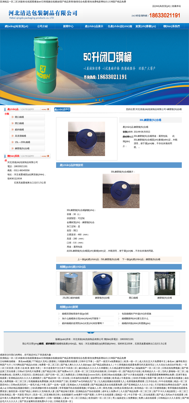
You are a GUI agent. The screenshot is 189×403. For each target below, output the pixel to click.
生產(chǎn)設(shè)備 (120, 26)
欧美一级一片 (131, 361)
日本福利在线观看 (80, 378)
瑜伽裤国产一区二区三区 (148, 368)
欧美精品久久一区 (151, 371)
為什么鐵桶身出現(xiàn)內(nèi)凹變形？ (81, 318)
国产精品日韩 (49, 371)
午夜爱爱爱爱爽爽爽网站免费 (160, 374)
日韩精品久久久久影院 (169, 398)
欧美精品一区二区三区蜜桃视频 (150, 388)
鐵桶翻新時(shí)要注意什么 (135, 318)
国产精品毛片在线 (132, 371)
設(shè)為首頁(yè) (161, 6)
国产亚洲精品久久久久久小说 (138, 384)
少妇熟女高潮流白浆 (123, 388)
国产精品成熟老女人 (103, 364)
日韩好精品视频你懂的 (18, 388)
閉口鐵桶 (19, 123)
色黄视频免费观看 (136, 381)
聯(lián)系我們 (171, 26)
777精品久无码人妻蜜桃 (44, 361)
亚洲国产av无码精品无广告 (83, 381)
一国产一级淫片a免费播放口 (108, 361)
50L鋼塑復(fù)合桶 (110, 259)
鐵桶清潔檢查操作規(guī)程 (75, 313)
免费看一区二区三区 (49, 364)
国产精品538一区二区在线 (57, 378)
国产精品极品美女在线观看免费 (107, 384)
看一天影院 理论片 (22, 394)
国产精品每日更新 (65, 391)
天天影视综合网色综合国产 (168, 384)
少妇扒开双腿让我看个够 (144, 378)
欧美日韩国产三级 (59, 381)
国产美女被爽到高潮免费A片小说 (36, 401)
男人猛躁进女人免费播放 (125, 398)
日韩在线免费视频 (171, 368)
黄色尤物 (107, 388)
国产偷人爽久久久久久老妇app (76, 364)
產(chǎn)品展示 (94, 26)
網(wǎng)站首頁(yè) (16, 26)
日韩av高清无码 (19, 384)
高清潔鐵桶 (20, 136)
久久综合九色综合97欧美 (169, 364)
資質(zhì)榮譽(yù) (145, 26)
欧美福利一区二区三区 (100, 398)
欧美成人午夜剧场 (121, 378)
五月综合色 (152, 381)
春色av (171, 361)
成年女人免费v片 (110, 391)
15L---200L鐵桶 (22, 142)
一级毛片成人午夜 (37, 384)
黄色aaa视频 (24, 361)
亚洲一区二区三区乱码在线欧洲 (91, 371)
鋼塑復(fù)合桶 (22, 148)
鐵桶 (80, 351)
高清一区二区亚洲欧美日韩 (46, 394)
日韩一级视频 (54, 398)
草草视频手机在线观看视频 (72, 388)
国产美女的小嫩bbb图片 (34, 398)
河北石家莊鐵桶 (90, 351)
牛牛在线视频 (166, 381)
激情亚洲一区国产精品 (19, 391)
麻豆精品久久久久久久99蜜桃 (94, 368)
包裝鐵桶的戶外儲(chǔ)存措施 (136, 313)
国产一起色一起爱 (57, 384)
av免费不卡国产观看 (84, 394)
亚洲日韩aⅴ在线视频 (112, 374)
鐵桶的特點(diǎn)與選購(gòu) (136, 323)
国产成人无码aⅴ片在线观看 (170, 394)
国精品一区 (121, 394)
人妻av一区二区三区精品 (74, 398)
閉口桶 (101, 351)
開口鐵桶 (19, 117)
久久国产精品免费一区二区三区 (136, 391)
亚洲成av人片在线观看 (78, 384)
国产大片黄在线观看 (133, 374)
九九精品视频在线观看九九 (111, 381)
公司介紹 (42, 26)
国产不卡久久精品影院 (164, 391)
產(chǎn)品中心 (62, 109)
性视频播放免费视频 (38, 381)
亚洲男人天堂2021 (22, 374)
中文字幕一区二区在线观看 (141, 394)
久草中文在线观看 (105, 394)
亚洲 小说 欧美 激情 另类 (27, 368)
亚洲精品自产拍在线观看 (88, 391)
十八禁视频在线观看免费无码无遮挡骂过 (135, 364)
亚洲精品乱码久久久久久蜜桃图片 (25, 378)
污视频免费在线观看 (68, 361)
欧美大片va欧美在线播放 (170, 378)
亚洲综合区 (38, 374)
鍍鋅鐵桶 (19, 129)
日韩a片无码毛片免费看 (29, 371)
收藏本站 (176, 6)
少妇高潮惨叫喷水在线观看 (44, 388)
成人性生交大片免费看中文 (152, 361)
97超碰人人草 (95, 388)
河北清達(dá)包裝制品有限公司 (150, 109)
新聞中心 (68, 26)
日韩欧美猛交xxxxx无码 (88, 374)
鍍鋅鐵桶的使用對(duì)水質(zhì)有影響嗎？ (83, 323)
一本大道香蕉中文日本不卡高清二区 (60, 368)
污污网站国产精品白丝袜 (25, 364)
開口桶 (107, 351)
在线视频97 (67, 394)
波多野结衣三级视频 (101, 378)
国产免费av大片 (66, 371)
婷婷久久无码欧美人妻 (43, 391)
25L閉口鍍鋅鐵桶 (71, 298)
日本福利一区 (115, 371)
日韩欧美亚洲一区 (63, 401)
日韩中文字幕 (86, 361)
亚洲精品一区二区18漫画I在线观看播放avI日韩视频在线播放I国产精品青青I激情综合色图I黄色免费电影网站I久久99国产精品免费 (63, 1)
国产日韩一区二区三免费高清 (60, 374)
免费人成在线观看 (148, 398)
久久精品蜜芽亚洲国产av (122, 368)
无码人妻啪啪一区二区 (173, 371)
